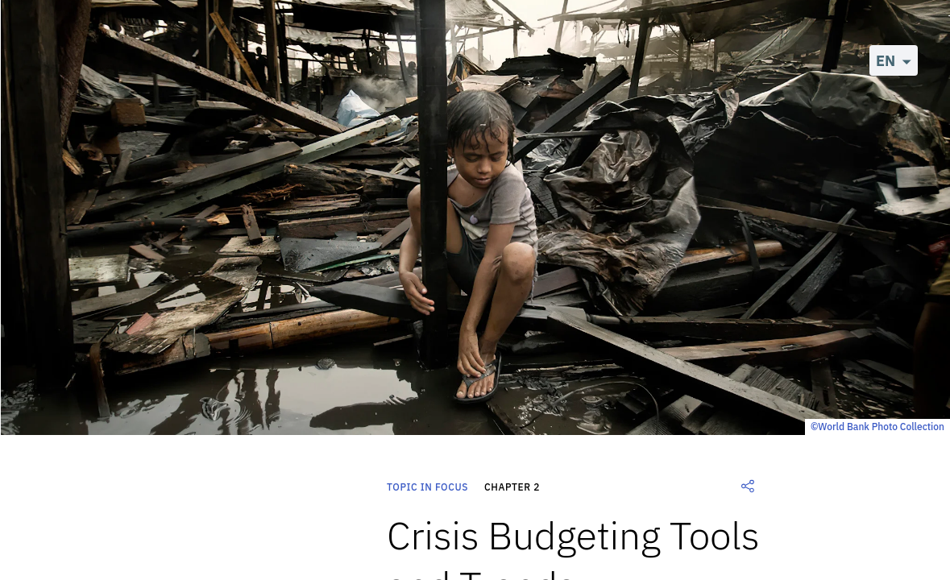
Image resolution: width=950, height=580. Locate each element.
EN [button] (885, 60)
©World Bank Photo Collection (877, 426)
